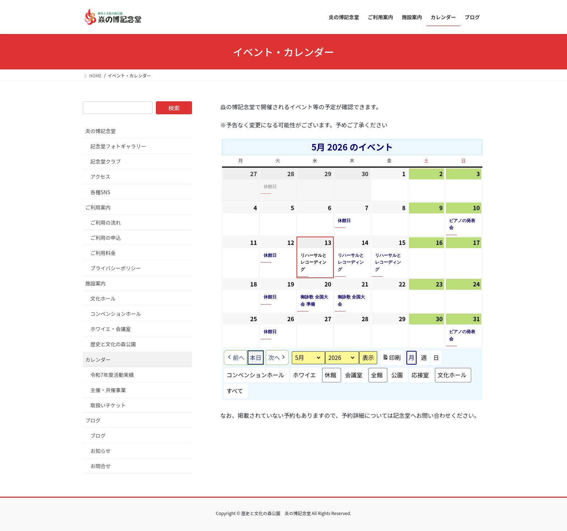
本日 (255, 357)
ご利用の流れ (105, 222)
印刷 (391, 359)
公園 (397, 375)
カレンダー (98, 359)
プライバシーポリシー (115, 268)
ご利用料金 (103, 252)
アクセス (100, 176)
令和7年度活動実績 (112, 374)
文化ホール (452, 375)
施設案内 (95, 283)
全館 (377, 375)
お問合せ (100, 466)
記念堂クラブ (105, 161)
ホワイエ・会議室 (110, 328)
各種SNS (100, 192)
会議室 (353, 375)
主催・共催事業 (108, 390)
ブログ (93, 420)
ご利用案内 (98, 207)
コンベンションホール (255, 375)
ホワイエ (304, 375)
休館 (330, 375)
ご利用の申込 (105, 237)
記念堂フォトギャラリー (118, 146)
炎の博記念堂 (100, 131)
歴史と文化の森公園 (113, 344)
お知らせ (100, 450)
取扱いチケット (108, 405)
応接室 (420, 375)
